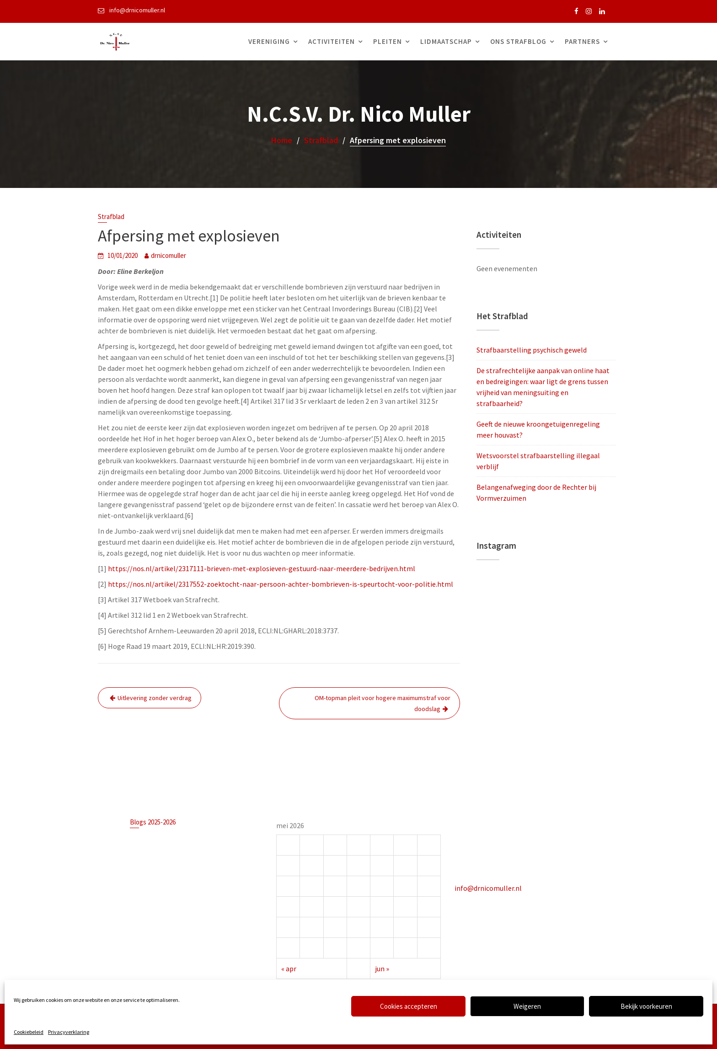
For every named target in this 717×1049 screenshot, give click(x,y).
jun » (380, 962)
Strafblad (111, 216)
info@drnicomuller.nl (491, 884)
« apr (294, 962)
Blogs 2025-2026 (156, 825)
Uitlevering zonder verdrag (155, 698)
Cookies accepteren (408, 1006)
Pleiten (387, 41)
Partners (582, 41)
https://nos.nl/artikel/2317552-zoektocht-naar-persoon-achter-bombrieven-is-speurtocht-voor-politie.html (280, 584)
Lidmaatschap (446, 41)
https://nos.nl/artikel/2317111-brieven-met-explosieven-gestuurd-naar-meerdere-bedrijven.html (261, 568)
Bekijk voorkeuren (646, 1006)
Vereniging (269, 41)
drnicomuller (168, 255)
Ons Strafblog (518, 41)
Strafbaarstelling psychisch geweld (531, 349)
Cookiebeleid (28, 1031)
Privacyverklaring (68, 1031)
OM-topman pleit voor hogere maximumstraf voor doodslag (382, 703)
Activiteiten (331, 41)
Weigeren (527, 1006)
